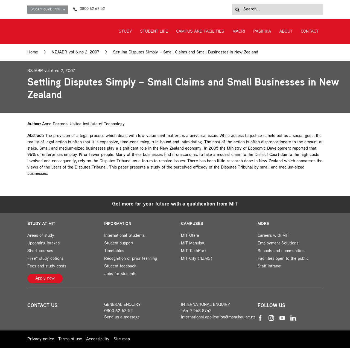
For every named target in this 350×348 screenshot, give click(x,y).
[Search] (237, 9)
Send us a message (122, 317)
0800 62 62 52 (118, 311)
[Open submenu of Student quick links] (65, 9)
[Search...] (277, 9)
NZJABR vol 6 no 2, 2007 (75, 52)
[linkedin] (293, 318)
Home (32, 52)
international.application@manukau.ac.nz (218, 317)
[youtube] (282, 318)
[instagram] (271, 318)
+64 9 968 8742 (196, 311)
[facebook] (260, 318)
